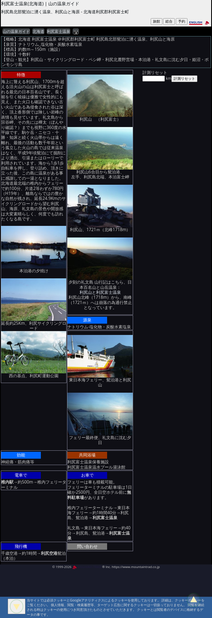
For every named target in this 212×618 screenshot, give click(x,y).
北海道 (38, 31)
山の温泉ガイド (16, 31)
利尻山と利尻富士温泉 (100, 292)
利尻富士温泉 (58, 31)
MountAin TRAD (86, 567)
